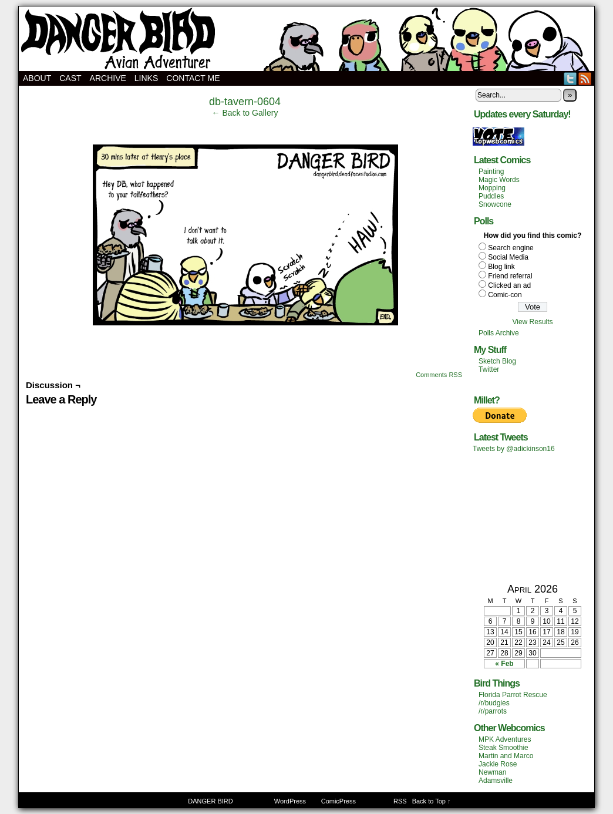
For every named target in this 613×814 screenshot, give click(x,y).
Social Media (508, 257)
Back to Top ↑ (431, 801)
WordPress (290, 801)
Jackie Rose (498, 764)
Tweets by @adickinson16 (514, 449)
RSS (585, 78)
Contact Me (193, 78)
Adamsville (496, 780)
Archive (108, 78)
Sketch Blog (497, 361)
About (37, 78)
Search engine (510, 248)
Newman (492, 772)
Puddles (491, 196)
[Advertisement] (532, 517)
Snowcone (495, 204)
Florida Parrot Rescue (513, 695)
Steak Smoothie (503, 748)
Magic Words (499, 180)
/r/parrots (493, 711)
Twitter (570, 78)
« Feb (504, 664)
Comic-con (504, 295)
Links (146, 78)
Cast (70, 78)
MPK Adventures (505, 739)
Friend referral (510, 276)
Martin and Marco (506, 756)
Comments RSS (439, 374)
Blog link (501, 267)
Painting (491, 171)
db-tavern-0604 (245, 101)
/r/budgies (494, 703)
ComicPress (338, 801)
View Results (532, 322)
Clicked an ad (509, 285)
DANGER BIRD (306, 38)
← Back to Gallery (245, 112)
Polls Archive (499, 333)
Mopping (492, 188)
